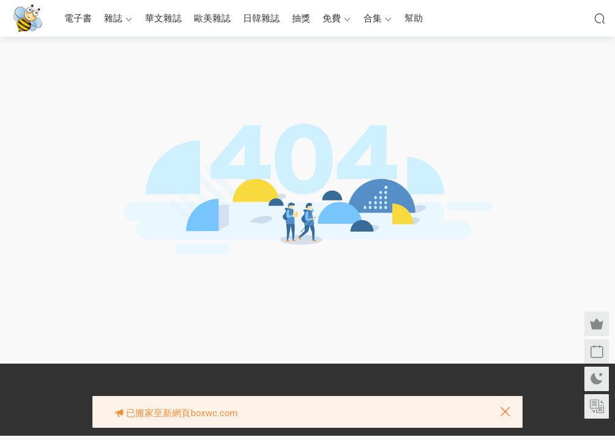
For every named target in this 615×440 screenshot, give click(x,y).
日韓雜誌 (261, 18)
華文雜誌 (163, 18)
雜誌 (113, 18)
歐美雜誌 (212, 18)
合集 (372, 18)
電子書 (78, 18)
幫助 (413, 18)
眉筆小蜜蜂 (27, 18)
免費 (331, 18)
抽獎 (301, 18)
